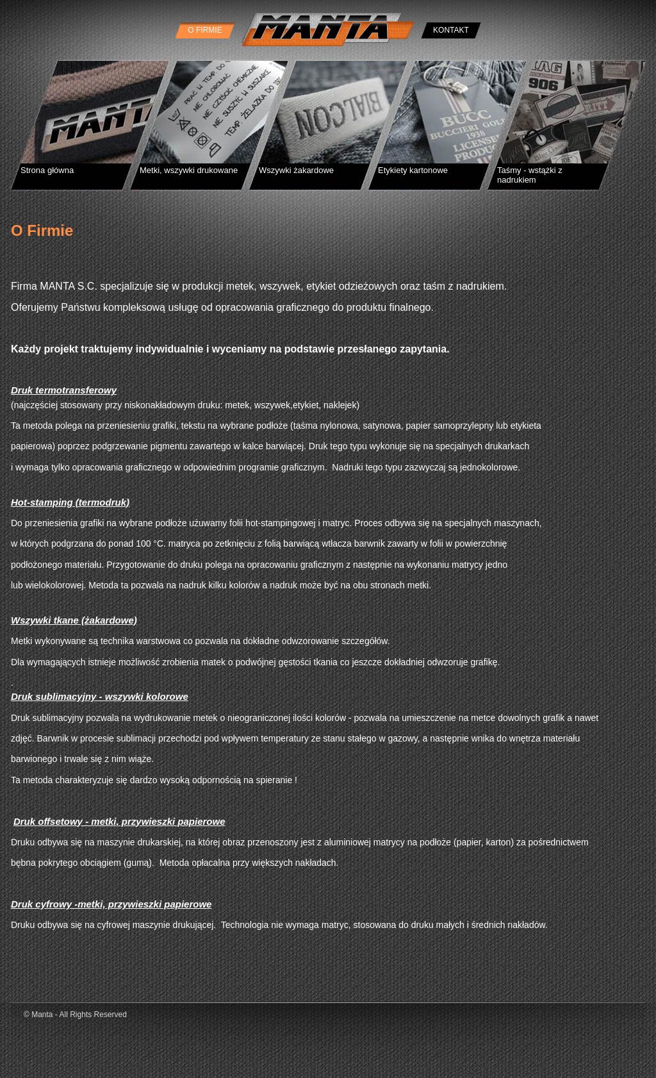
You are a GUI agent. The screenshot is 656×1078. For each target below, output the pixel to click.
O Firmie (205, 30)
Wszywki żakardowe (296, 170)
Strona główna (47, 170)
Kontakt (451, 30)
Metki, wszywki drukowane (189, 170)
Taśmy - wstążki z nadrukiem (529, 175)
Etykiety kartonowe (413, 170)
